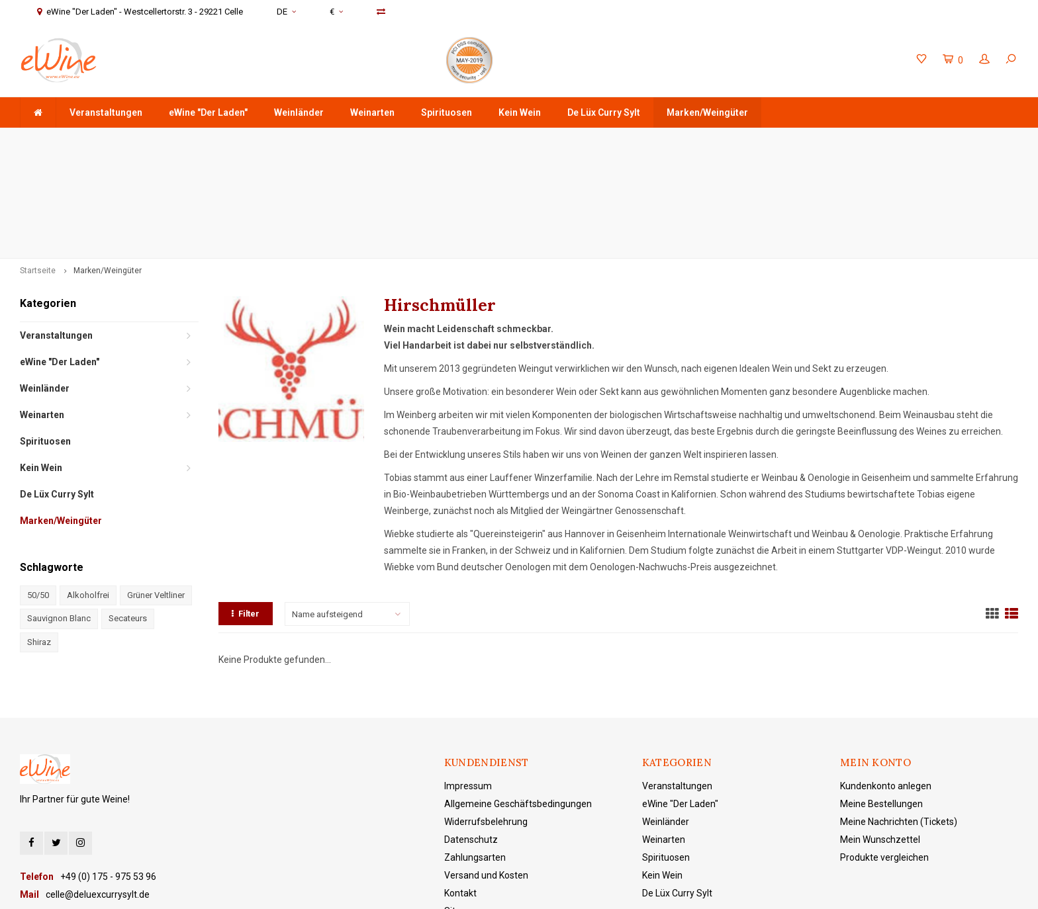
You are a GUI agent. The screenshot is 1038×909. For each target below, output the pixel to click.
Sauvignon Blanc (59, 514)
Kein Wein (519, 112)
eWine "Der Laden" (208, 112)
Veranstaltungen (106, 112)
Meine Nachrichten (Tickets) (898, 718)
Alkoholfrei (88, 491)
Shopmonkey (426, 889)
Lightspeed (333, 889)
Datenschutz (471, 735)
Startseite (38, 166)
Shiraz (39, 538)
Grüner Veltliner (156, 491)
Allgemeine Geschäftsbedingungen (518, 700)
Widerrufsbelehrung (486, 718)
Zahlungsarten (475, 753)
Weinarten (372, 112)
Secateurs (128, 514)
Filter (246, 510)
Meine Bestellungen (881, 700)
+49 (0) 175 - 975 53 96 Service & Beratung (639, 140)
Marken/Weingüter (707, 112)
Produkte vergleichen (884, 753)
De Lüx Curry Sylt (603, 112)
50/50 (38, 491)
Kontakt (460, 789)
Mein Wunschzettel (880, 735)
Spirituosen (446, 112)
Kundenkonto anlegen (885, 682)
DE (286, 12)
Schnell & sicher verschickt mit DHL (408, 140)
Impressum (468, 682)
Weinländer (299, 112)
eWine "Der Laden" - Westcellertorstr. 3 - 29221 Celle (903, 140)
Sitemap (462, 807)
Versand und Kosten (486, 771)
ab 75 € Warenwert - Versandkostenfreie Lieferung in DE (141, 140)
